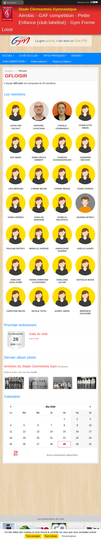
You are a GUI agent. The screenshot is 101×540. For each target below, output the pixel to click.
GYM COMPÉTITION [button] (13, 61)
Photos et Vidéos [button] (61, 61)
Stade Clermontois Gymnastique (48, 9)
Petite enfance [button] (38, 61)
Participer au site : (87, 2)
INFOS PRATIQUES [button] (54, 55)
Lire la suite (34, 338)
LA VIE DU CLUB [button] (28, 55)
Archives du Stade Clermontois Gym (30, 366)
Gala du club (38, 334)
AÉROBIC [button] (76, 55)
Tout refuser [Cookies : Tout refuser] (51, 536)
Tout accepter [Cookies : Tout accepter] (33, 536)
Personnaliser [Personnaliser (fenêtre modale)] (69, 536)
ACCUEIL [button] (7, 55)
